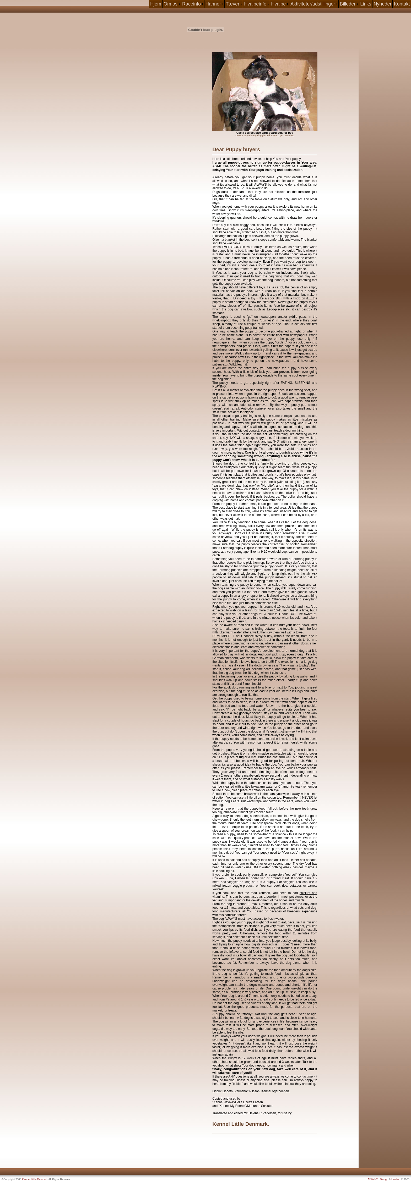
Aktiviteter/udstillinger (312, 4)
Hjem (155, 4)
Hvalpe (278, 4)
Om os (170, 4)
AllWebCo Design (378, 1179)
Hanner (213, 4)
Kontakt (402, 4)
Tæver (232, 4)
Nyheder (382, 4)
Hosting (395, 1179)
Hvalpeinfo (255, 4)
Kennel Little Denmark (35, 1179)
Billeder (347, 4)
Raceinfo (191, 4)
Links (365, 4)
